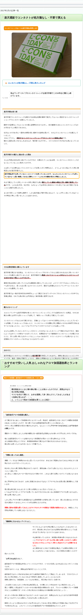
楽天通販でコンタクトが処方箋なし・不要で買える (35, 17)
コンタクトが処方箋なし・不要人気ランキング (26, 83)
